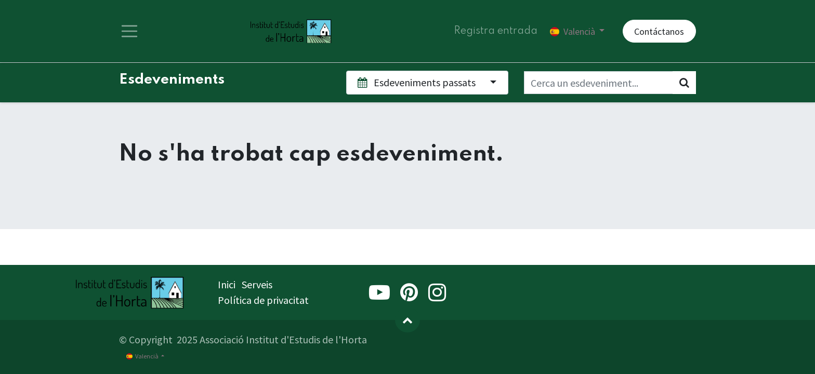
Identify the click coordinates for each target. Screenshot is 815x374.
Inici (226, 284)
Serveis (257, 284)
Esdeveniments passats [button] (418, 82)
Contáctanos (659, 31)
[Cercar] (684, 82)
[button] (407, 320)
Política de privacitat (263, 299)
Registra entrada (495, 31)
